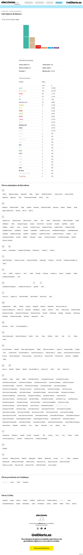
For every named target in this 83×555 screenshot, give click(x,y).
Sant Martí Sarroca (73, 399)
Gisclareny (45, 273)
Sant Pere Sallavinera (22, 405)
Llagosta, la (14, 296)
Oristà (56, 336)
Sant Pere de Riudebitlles (49, 402)
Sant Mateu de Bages (22, 402)
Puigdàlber (75, 356)
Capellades (64, 224)
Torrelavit (19, 438)
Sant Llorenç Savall (22, 399)
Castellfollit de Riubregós (58, 230)
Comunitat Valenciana (8, 503)
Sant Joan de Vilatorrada (8, 395)
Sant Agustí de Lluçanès (47, 379)
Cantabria (32, 500)
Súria (64, 425)
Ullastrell (4, 448)
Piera (4, 352)
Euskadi (18, 503)
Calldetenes (5, 224)
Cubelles (73, 237)
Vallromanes (48, 458)
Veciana (56, 458)
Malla (14, 306)
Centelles (68, 233)
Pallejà (38, 349)
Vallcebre (24, 458)
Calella (77, 220)
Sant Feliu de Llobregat (54, 389)
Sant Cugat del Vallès (46, 385)
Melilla (61, 503)
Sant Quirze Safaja (21, 409)
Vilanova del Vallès (65, 461)
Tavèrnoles (36, 435)
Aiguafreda (24, 194)
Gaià (4, 273)
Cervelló (18, 237)
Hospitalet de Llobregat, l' (9, 286)
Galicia (33, 503)
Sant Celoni (19, 385)
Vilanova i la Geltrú (7, 465)
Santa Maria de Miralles (39, 422)
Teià (44, 435)
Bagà (22, 207)
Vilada (68, 458)
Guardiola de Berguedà (8, 276)
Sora (51, 425)
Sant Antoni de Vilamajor (25, 382)
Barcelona (55, 207)
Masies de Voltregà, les (8, 309)
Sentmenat (23, 425)
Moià (57, 309)
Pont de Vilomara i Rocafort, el (72, 352)
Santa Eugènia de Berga (41, 415)
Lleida (18, 482)
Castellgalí (5, 233)
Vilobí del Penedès (41, 465)
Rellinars (18, 369)
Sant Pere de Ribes (35, 402)
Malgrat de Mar (6, 306)
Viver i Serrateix (52, 465)
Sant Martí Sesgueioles (8, 402)
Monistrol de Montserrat (22, 313)
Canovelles (49, 224)
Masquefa (28, 309)
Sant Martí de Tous (61, 399)
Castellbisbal (18, 230)
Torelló (76, 435)
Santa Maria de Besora (69, 418)
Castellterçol (33, 233)
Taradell (22, 435)
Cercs (75, 233)
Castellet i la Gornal (45, 230)
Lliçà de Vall (43, 296)
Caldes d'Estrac (57, 220)
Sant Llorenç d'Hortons (8, 399)
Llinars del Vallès (23, 296)
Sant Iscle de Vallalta (53, 392)
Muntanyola (35, 316)
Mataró (44, 309)
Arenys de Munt (69, 194)
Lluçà (50, 296)
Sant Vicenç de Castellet (8, 412)
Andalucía (5, 500)
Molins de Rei (65, 309)
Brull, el (31, 210)
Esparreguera (12, 250)
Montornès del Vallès (15, 316)
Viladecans (76, 458)
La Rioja (49, 503)
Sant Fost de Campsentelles (9, 392)
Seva (30, 425)
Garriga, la (18, 273)
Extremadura (26, 503)
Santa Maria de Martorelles (9, 422)
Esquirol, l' (45, 250)
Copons (40, 237)
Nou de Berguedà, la (21, 326)
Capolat (72, 224)
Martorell (42, 306)
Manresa (28, 306)
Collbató (25, 237)
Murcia (68, 503)
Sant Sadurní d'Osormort (48, 409)
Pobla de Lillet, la (50, 352)
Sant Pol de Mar (34, 405)
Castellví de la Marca (44, 233)
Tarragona (25, 482)
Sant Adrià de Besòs (33, 379)
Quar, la (4, 369)
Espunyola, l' (36, 250)
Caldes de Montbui (68, 220)
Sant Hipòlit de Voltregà (39, 392)
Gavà (25, 273)
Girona (12, 482)
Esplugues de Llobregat (24, 250)
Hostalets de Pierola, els (25, 286)
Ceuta (68, 500)
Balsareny (36, 207)
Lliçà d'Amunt (33, 296)
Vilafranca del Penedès (18, 461)
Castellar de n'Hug (47, 227)
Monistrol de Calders (7, 313)
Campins (32, 224)
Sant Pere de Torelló (63, 402)
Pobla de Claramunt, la (37, 352)
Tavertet (29, 435)
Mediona (50, 309)
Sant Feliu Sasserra (67, 389)
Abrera (4, 194)
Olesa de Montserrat (21, 336)
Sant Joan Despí (22, 395)
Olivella (31, 336)
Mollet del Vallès (75, 309)
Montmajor (68, 313)
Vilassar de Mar (30, 465)
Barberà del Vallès (46, 207)
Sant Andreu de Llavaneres (9, 382)
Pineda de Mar (12, 352)
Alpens (37, 194)
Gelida (31, 273)
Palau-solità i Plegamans (27, 349)
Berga (75, 207)
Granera (61, 273)
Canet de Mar (40, 224)
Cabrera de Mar (27, 220)
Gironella (38, 273)
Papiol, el (59, 349)
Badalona (4, 207)
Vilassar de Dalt (19, 465)
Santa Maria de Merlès (25, 422)
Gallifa (10, 273)
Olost (37, 336)
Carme (18, 227)
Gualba (75, 273)
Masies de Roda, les (61, 306)
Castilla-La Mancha (52, 500)
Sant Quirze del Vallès (8, 409)
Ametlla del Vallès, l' (47, 194)
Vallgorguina (32, 458)
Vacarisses (5, 458)
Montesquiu (53, 313)
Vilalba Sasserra (30, 461)
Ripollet (25, 369)
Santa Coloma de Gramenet (25, 415)
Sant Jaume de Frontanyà (67, 392)
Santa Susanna (6, 425)
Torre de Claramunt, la (8, 438)
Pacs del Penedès (7, 349)
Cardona (12, 227)
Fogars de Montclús (32, 260)
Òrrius (4, 339)
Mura (42, 316)
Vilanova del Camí (52, 461)
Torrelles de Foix (28, 438)
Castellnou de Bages (15, 233)
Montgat (60, 313)
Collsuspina (33, 237)
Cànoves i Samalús (7, 240)
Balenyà (29, 207)
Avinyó (41, 197)
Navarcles (5, 326)
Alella (31, 194)
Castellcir (25, 230)
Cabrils (35, 220)
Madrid (55, 503)
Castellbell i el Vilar (7, 230)
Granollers (68, 273)
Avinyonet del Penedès (30, 197)
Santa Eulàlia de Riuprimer (57, 415)
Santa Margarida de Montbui (23, 418)
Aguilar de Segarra (13, 194)
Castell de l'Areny (35, 227)
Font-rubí (58, 260)
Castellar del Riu (58, 227)
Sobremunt (44, 425)
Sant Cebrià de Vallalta (8, 385)
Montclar (45, 313)
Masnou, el (20, 309)
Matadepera (36, 309)
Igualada (36, 286)
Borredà (18, 210)
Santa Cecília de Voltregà (66, 412)
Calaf (42, 220)
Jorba (42, 286)
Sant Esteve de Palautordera (9, 389)
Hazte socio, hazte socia (41, 548)
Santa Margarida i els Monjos (41, 418)
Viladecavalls (5, 461)
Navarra (74, 503)
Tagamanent (5, 435)
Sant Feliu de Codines (39, 389)
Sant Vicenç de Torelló (38, 412)
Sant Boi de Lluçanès (68, 382)
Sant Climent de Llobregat (31, 385)
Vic (62, 458)
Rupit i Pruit (66, 369)
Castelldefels (33, 230)
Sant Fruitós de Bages (25, 392)
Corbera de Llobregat (49, 237)
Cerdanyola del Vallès (8, 237)
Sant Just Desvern (61, 395)
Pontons (4, 356)
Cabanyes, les (6, 220)
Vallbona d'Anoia (14, 458)
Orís (69, 336)
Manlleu (21, 306)
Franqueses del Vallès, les (70, 260)
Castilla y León (41, 500)
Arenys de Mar (58, 194)
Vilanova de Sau (41, 461)
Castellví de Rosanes (58, 233)
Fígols (4, 263)
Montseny (26, 316)
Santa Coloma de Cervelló (9, 415)
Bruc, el (24, 210)
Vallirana (40, 458)
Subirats (58, 425)
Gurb (19, 276)
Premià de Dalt (49, 356)
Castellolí (25, 233)
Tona (63, 435)
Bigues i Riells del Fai (7, 210)
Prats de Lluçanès (26, 356)
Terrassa (50, 435)
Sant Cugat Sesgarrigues (60, 385)
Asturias (18, 500)
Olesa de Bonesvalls (7, 336)
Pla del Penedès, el (24, 352)
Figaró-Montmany (7, 260)
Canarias (25, 500)
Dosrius (4, 250)
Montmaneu (77, 313)
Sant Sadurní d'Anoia (33, 409)
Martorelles (51, 306)
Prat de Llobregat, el (14, 356)
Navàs (12, 326)
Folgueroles (43, 260)
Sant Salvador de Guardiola (64, 409)
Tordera (70, 435)
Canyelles (56, 224)
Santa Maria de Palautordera (55, 422)
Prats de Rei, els (38, 356)
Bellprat (69, 207)
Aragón (12, 500)
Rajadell (11, 369)
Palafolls (16, 349)
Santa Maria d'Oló (55, 418)
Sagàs (11, 379)
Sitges (36, 425)
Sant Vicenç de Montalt (23, 412)
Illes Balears (41, 503)
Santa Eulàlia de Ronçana (72, 415)
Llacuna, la (5, 296)
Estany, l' (52, 250)
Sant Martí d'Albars (34, 399)
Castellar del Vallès (70, 227)
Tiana (57, 435)
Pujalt (4, 359)
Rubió (52, 369)
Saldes (17, 379)
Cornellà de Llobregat (63, 237)
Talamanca (14, 435)
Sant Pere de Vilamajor (8, 405)
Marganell (35, 306)
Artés (20, 197)
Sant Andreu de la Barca (62, 379)
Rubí (58, 369)
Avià (47, 197)
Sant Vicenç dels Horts (52, 412)
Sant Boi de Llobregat (54, 382)
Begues (63, 207)
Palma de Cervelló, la (48, 349)
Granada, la (54, 273)
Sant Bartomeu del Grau (40, 382)
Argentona (5, 197)
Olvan (43, 336)
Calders (48, 220)
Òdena (75, 336)
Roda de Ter (44, 369)
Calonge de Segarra (22, 224)
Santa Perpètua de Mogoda (72, 422)
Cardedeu (4, 227)
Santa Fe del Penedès (8, 418)
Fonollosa (51, 260)
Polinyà (59, 352)
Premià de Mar (59, 356)
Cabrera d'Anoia (16, 220)
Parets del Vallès (68, 349)
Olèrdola (50, 336)
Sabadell (4, 379)
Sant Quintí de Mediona (47, 405)
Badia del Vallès (14, 207)
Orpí (63, 336)
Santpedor (15, 425)
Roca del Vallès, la (34, 369)
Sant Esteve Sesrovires (25, 389)
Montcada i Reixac (35, 313)
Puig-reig (67, 356)
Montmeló (5, 316)
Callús (12, 224)
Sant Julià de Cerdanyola (34, 395)
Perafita (77, 349)
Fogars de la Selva (19, 260)
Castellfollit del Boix (73, 230)
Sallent (24, 379)
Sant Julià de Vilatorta (48, 395)
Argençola (13, 197)
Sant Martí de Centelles (47, 399)
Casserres (25, 227)
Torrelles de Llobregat (41, 438)
